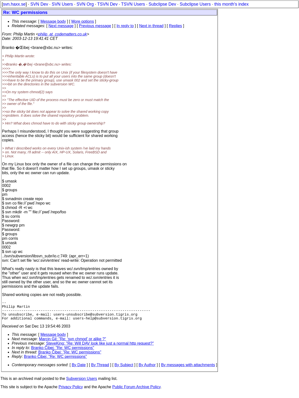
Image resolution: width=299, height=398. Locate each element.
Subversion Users (81, 383)
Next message (60, 26)
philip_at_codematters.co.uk (62, 34)
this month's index (231, 4)
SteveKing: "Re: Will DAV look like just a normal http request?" (100, 348)
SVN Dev (39, 4)
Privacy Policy (70, 392)
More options (82, 21)
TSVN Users (133, 4)
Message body (53, 21)
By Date (79, 370)
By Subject (123, 370)
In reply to (125, 26)
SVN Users (62, 4)
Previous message (95, 26)
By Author (147, 370)
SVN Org (85, 4)
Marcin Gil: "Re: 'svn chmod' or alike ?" (72, 344)
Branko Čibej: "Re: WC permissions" (62, 353)
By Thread (100, 370)
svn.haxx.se (14, 4)
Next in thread (151, 26)
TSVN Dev (107, 4)
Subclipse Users (195, 4)
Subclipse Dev (162, 4)
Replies (175, 26)
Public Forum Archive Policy (136, 392)
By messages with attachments (188, 370)
